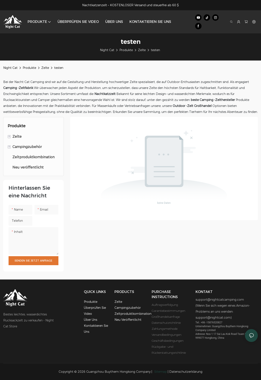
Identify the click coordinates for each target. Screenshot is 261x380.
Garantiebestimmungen (168, 311)
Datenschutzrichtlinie (166, 323)
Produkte (126, 50)
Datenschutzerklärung (185, 372)
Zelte (142, 50)
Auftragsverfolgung (165, 305)
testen (155, 50)
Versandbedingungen (166, 335)
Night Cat (107, 50)
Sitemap (160, 372)
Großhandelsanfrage (166, 317)
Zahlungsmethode (165, 329)
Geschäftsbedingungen (168, 341)
